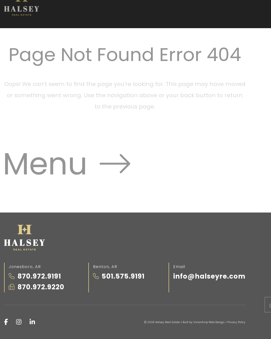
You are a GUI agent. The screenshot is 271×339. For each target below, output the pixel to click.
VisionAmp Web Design (209, 322)
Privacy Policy (236, 322)
